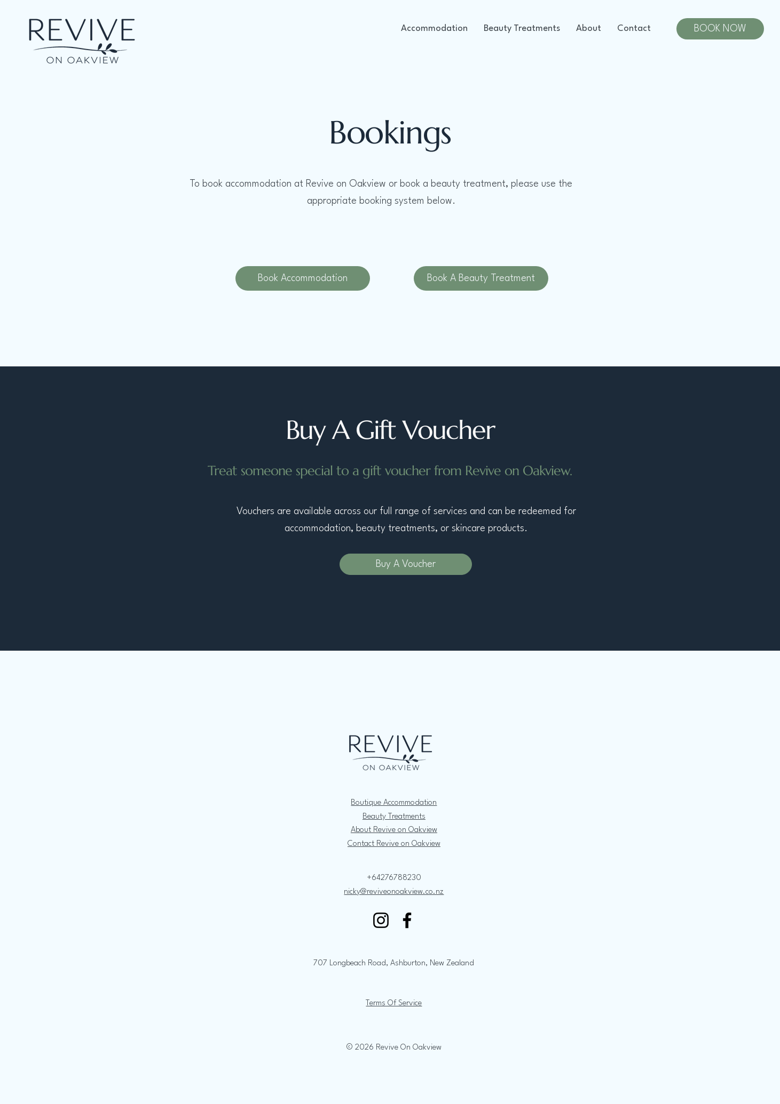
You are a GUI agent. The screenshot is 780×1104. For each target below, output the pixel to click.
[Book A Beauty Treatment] (481, 278)
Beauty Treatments (394, 817)
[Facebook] (407, 920)
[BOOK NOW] (720, 28)
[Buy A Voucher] (406, 564)
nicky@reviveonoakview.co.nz (394, 892)
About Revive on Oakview (394, 830)
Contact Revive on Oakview (394, 844)
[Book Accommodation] (302, 278)
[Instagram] (381, 920)
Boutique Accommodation (394, 803)
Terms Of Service (394, 1003)
